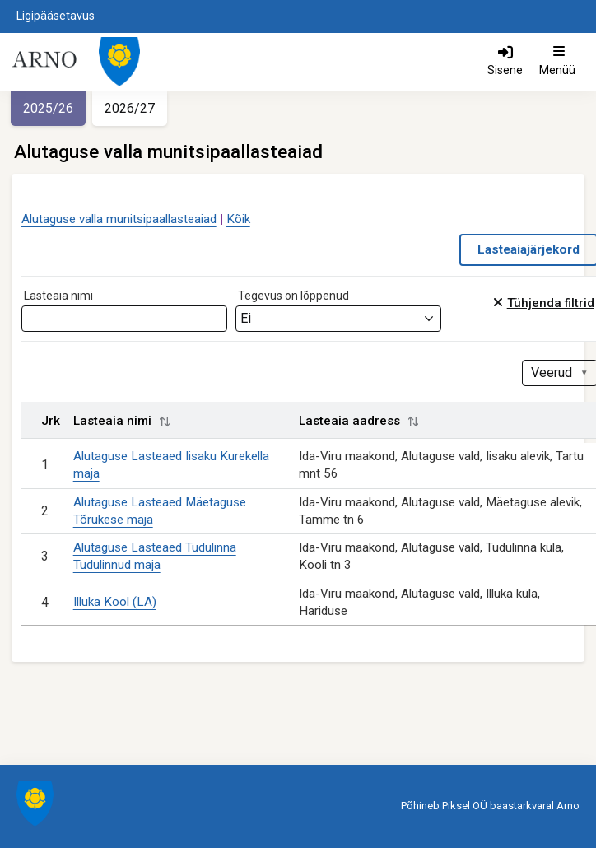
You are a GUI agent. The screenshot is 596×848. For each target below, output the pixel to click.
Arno (568, 805)
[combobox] (338, 318)
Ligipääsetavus (55, 16)
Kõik (238, 219)
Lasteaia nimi (58, 295)
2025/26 (48, 108)
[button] (165, 421)
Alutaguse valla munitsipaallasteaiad (119, 219)
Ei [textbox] (245, 318)
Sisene (505, 70)
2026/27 (130, 108)
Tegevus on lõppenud (293, 295)
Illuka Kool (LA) (114, 601)
